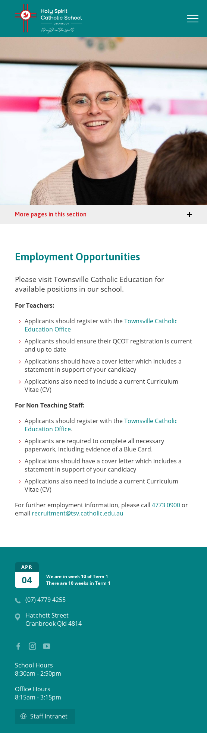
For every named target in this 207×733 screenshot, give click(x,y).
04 (27, 580)
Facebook (15, 644)
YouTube (45, 644)
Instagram (30, 644)
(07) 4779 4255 (45, 600)
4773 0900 (166, 505)
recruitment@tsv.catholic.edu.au (77, 513)
